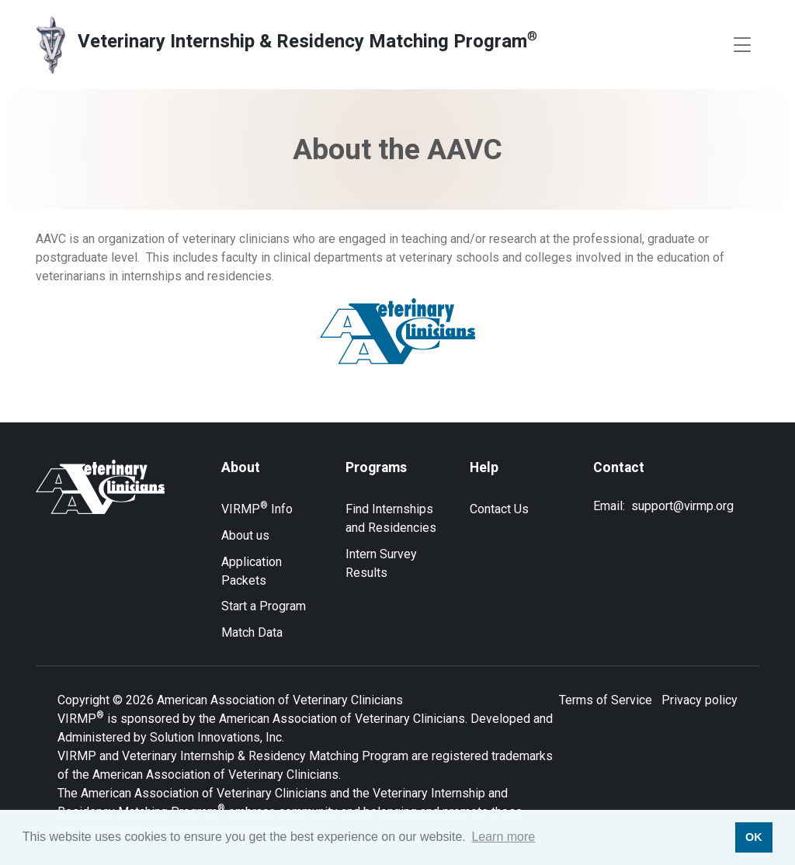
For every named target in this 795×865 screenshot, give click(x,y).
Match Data (252, 632)
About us (245, 535)
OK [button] (753, 837)
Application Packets (251, 571)
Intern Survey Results (381, 563)
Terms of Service (605, 700)
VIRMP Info (257, 508)
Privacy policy (699, 700)
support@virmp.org (682, 506)
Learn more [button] (503, 836)
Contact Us (499, 509)
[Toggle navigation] (742, 44)
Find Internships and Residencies (390, 518)
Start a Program (263, 606)
